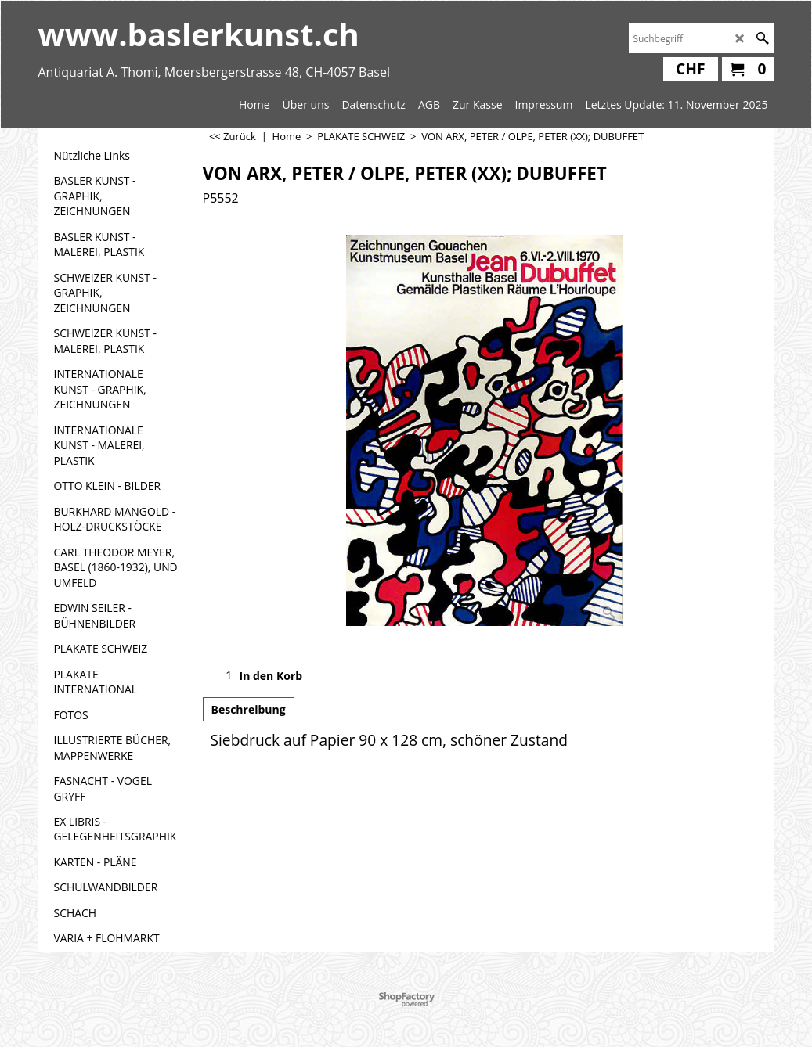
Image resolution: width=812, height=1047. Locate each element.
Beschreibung (248, 709)
